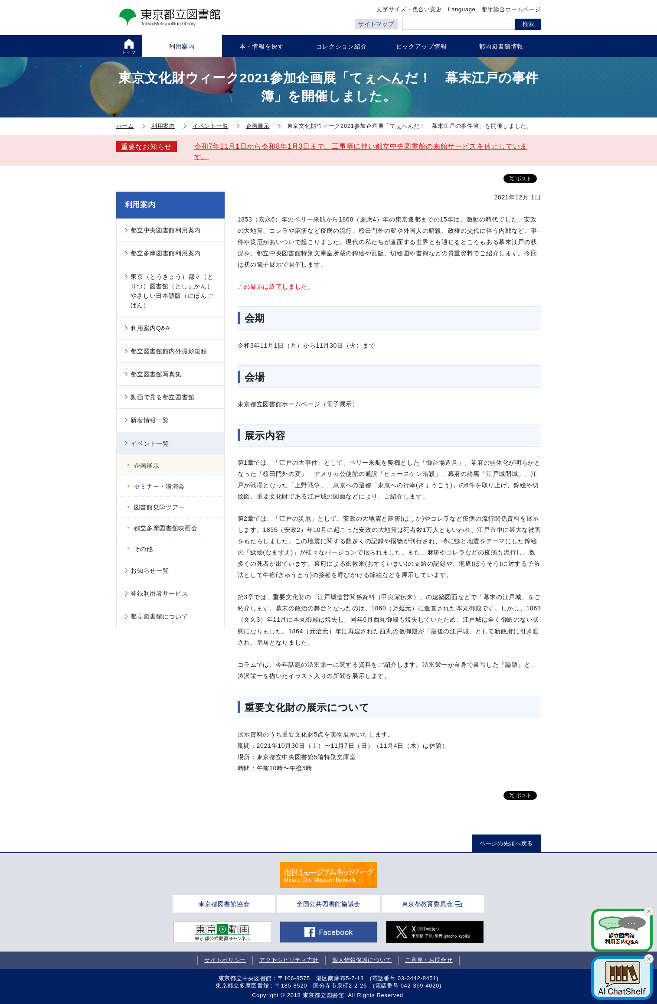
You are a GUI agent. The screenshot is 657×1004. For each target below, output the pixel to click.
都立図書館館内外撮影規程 (169, 351)
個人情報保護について (362, 960)
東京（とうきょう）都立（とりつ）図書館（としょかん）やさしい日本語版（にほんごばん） (172, 291)
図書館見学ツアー (159, 507)
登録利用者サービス (159, 593)
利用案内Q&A (150, 328)
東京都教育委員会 (427, 903)
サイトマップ (376, 24)
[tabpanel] (328, 875)
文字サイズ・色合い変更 (409, 9)
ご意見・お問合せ (429, 960)
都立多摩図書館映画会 (166, 528)
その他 (143, 548)
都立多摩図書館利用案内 (166, 253)
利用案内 (140, 205)
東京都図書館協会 (224, 903)
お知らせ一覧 (150, 570)
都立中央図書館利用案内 (166, 230)
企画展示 (147, 465)
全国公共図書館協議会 (328, 903)
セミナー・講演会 (159, 486)
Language (461, 9)
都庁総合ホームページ (511, 9)
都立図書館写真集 (156, 374)
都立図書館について (159, 616)
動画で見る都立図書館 (162, 397)
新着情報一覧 (150, 420)
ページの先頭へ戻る (506, 843)
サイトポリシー (225, 960)
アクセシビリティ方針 (289, 960)
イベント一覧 (150, 443)
